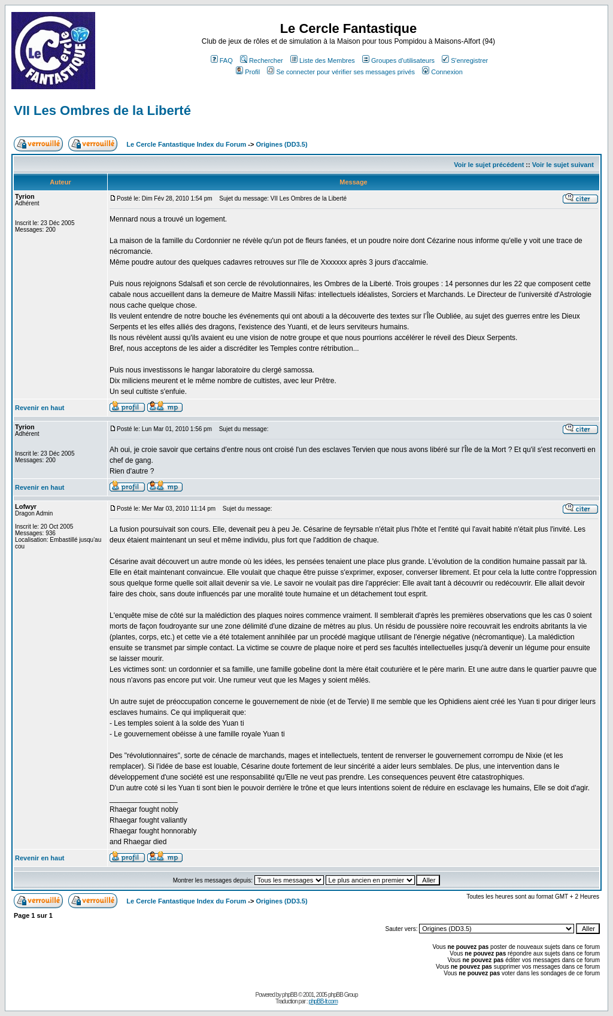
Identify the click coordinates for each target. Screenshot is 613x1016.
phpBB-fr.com (323, 1001)
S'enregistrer (465, 60)
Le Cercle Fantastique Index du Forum (186, 144)
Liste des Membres (322, 60)
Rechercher (261, 60)
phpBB (289, 994)
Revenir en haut (40, 407)
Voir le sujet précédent (489, 164)
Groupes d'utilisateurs (398, 60)
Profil (248, 71)
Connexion (442, 71)
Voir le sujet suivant (563, 164)
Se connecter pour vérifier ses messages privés (341, 71)
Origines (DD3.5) (281, 144)
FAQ (222, 60)
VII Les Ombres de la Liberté (102, 110)
